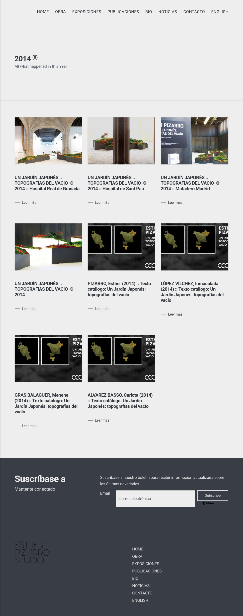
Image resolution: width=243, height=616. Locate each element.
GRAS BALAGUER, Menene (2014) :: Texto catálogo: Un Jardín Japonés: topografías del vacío (46, 403)
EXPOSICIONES (86, 11)
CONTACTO (194, 11)
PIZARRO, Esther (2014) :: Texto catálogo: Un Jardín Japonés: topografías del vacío (119, 289)
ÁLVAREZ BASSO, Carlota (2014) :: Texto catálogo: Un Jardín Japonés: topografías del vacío (120, 400)
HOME (43, 11)
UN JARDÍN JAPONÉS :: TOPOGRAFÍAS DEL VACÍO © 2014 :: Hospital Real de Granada (47, 183)
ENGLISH (219, 11)
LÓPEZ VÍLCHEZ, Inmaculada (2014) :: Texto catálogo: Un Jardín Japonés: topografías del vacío (192, 292)
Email (105, 493)
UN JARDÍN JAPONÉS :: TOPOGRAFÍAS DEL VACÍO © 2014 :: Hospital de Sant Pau (117, 183)
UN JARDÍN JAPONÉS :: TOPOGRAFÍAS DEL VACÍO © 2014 (44, 289)
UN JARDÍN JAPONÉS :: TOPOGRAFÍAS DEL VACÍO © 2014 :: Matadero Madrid (190, 183)
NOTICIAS (167, 11)
